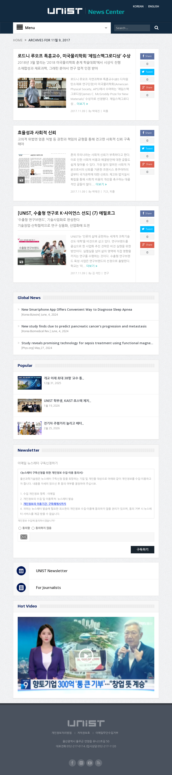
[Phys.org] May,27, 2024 (36, 348)
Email (24, 537)
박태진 (96, 111)
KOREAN (138, 6)
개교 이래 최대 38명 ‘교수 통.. (64, 378)
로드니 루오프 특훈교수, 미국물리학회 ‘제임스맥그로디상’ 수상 (74, 56)
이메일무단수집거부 (106, 733)
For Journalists (48, 587)
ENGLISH (153, 6)
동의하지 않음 (44, 528)
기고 (105, 191)
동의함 (26, 528)
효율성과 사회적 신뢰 (37, 133)
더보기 (81, 103)
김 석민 (96, 273)
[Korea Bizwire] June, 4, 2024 (39, 314)
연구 (106, 273)
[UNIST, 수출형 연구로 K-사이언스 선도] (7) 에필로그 (66, 213)
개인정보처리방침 (62, 733)
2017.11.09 (78, 111)
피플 (105, 111)
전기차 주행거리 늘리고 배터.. (64, 423)
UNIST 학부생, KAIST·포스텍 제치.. (67, 400)
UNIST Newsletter (52, 570)
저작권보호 (83, 733)
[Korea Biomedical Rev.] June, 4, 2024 (45, 331)
